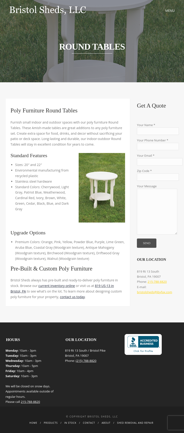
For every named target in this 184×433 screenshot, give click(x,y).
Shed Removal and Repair (135, 422)
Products (51, 422)
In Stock (70, 422)
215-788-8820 (157, 282)
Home (33, 422)
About (106, 422)
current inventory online (56, 285)
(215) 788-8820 (86, 361)
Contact (89, 422)
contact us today (72, 297)
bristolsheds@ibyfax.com (154, 292)
